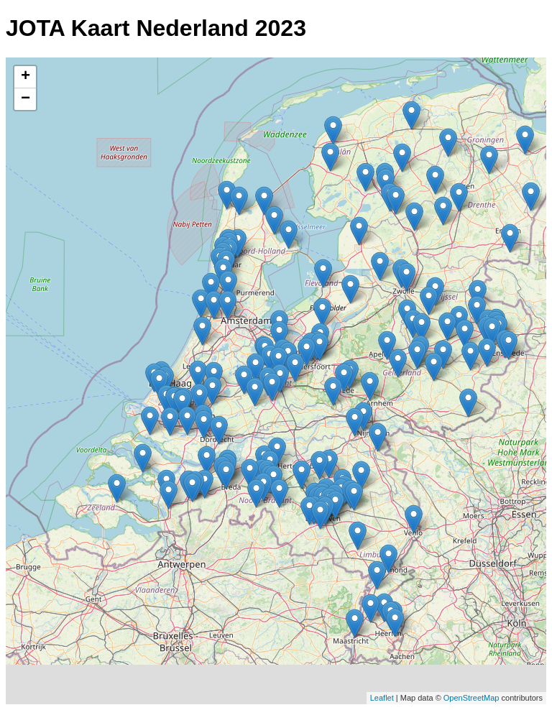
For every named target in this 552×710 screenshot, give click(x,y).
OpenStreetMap (471, 697)
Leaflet (382, 697)
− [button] (25, 99)
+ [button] (25, 77)
